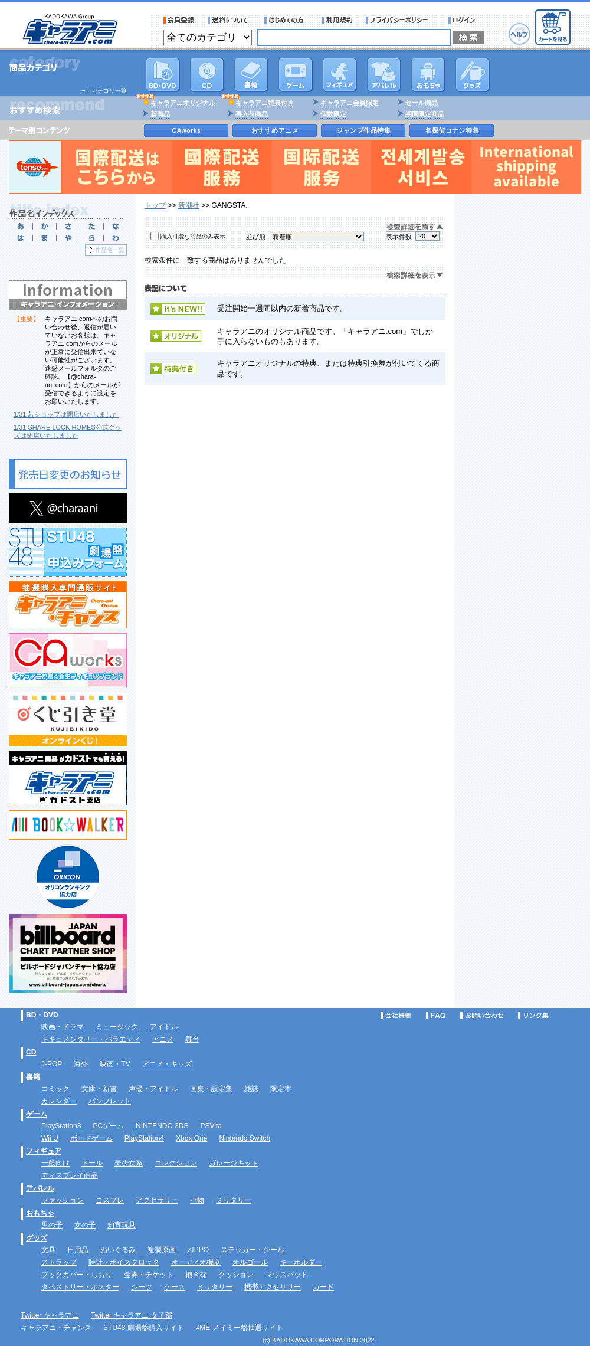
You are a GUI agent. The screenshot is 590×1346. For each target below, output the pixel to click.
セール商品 (421, 102)
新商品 (160, 113)
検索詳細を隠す (414, 227)
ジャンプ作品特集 (363, 130)
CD (207, 75)
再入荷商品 (251, 113)
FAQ (435, 1015)
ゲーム (36, 1114)
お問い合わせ (482, 1015)
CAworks (186, 130)
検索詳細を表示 (414, 275)
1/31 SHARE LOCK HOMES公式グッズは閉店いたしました (68, 431)
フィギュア (340, 75)
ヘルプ (519, 34)
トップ (155, 205)
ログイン (463, 20)
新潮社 (188, 205)
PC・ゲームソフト (295, 75)
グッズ (472, 75)
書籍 (251, 75)
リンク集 (533, 1015)
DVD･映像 (163, 75)
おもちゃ (428, 75)
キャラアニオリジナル (182, 102)
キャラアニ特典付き (264, 102)
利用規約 (337, 20)
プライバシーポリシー (400, 20)
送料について (229, 20)
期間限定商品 (424, 113)
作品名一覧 (109, 250)
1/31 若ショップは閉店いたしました (66, 414)
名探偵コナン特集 (452, 130)
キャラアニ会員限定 (349, 102)
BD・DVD (42, 1015)
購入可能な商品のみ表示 (192, 236)
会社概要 (396, 1015)
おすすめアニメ (275, 130)
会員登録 (179, 20)
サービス (286, 20)
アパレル (384, 75)
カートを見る (553, 27)
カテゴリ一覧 (109, 90)
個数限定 (333, 113)
